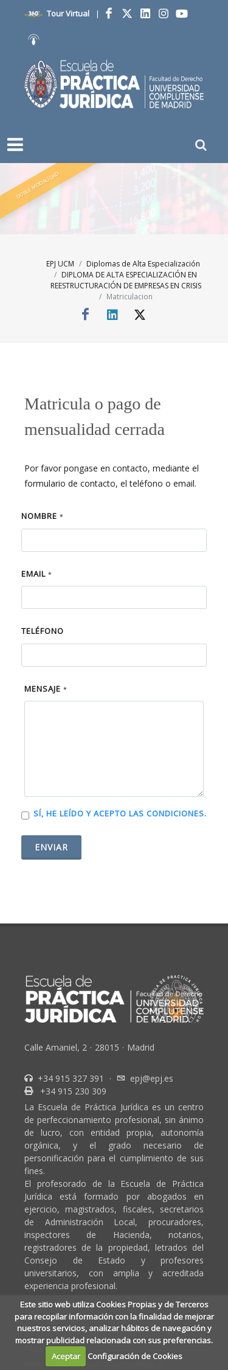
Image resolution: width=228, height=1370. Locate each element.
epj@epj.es (151, 1078)
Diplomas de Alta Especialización (143, 264)
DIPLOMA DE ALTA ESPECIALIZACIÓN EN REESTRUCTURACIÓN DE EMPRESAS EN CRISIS (125, 280)
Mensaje (45, 688)
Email (36, 573)
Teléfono (42, 630)
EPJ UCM (60, 264)
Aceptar (66, 1356)
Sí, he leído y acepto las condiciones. (120, 813)
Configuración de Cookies (135, 1356)
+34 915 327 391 (69, 1078)
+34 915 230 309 (72, 1091)
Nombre (42, 515)
